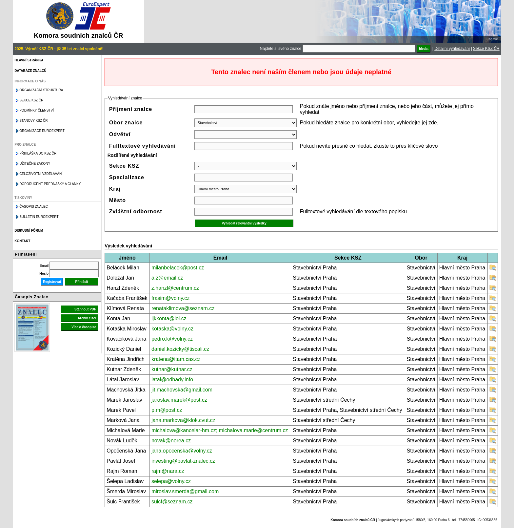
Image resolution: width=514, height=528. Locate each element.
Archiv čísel (87, 318)
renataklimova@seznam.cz (182, 308)
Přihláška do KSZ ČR (37, 153)
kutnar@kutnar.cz (171, 369)
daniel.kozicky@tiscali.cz (180, 349)
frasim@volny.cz (170, 298)
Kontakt (22, 241)
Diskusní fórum (28, 230)
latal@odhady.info (172, 379)
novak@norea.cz (171, 440)
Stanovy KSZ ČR (33, 120)
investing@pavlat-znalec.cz (183, 461)
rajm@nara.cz (167, 471)
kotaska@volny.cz (172, 328)
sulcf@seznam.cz (172, 501)
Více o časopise (83, 327)
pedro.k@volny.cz (172, 339)
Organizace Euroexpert (42, 131)
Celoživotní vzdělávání (41, 174)
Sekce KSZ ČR (486, 48)
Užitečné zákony (34, 163)
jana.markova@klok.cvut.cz (183, 420)
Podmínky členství (36, 110)
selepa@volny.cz (171, 481)
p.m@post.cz (166, 410)
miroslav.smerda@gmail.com (185, 491)
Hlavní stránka (28, 60)
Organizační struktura (41, 90)
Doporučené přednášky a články (50, 184)
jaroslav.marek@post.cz (179, 400)
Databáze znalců (30, 71)
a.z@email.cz (167, 278)
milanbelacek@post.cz (177, 267)
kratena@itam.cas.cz (176, 359)
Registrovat (52, 282)
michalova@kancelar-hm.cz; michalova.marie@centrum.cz (219, 430)
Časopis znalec (33, 206)
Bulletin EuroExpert (38, 217)
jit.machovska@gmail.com (181, 389)
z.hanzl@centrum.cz (175, 288)
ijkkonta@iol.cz (169, 318)
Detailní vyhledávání (452, 48)
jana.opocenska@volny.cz (181, 451)
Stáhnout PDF (85, 309)
